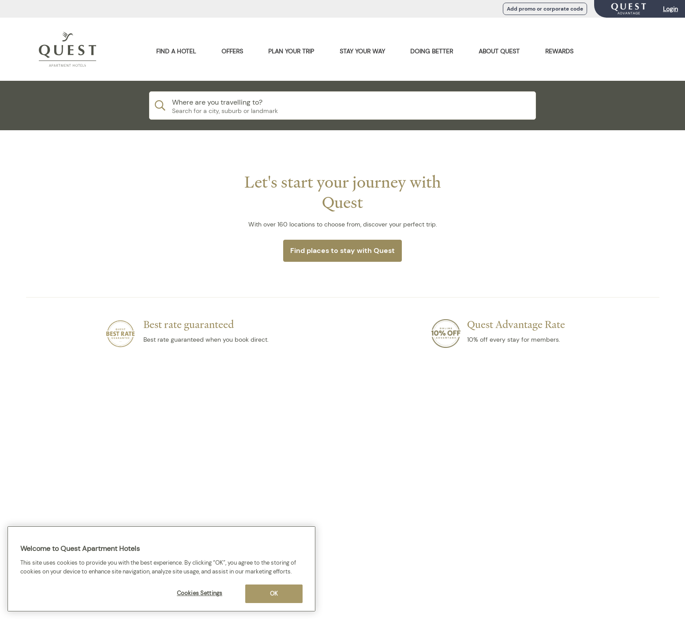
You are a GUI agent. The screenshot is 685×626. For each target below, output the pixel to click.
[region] (161, 569)
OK (274, 593)
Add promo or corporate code (545, 8)
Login (670, 9)
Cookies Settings (199, 593)
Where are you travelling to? (217, 102)
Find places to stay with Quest (342, 250)
